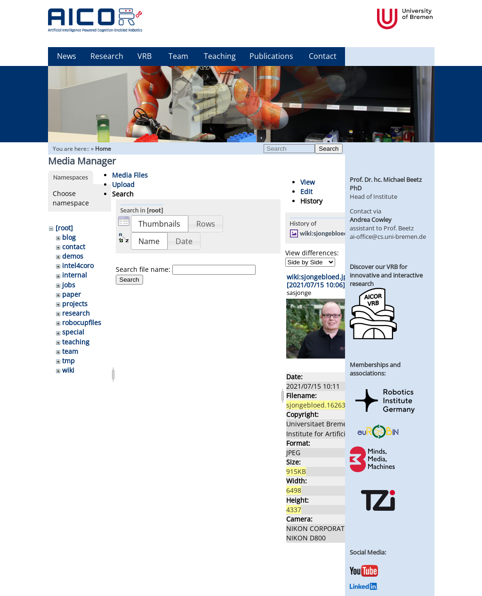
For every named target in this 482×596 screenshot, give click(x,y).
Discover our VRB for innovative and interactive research (386, 275)
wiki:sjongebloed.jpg (329, 233)
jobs (68, 284)
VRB (144, 56)
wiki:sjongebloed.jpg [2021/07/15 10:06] (319, 280)
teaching (75, 341)
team (70, 351)
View (307, 182)
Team (178, 56)
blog (69, 237)
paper (71, 294)
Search (328, 148)
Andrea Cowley (371, 219)
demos (72, 256)
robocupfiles (81, 322)
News (66, 56)
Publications (271, 56)
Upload (123, 184)
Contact (323, 56)
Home (103, 149)
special (73, 331)
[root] (64, 227)
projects (75, 303)
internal (74, 274)
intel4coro (78, 265)
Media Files (130, 175)
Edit (306, 191)
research (76, 313)
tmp (68, 360)
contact (73, 246)
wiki (68, 370)
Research (106, 56)
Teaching (220, 56)
